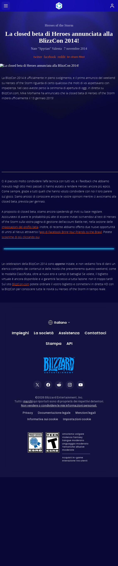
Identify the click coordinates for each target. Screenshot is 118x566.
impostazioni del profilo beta (20, 227)
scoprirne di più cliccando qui (20, 237)
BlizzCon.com (20, 284)
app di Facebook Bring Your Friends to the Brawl (71, 232)
